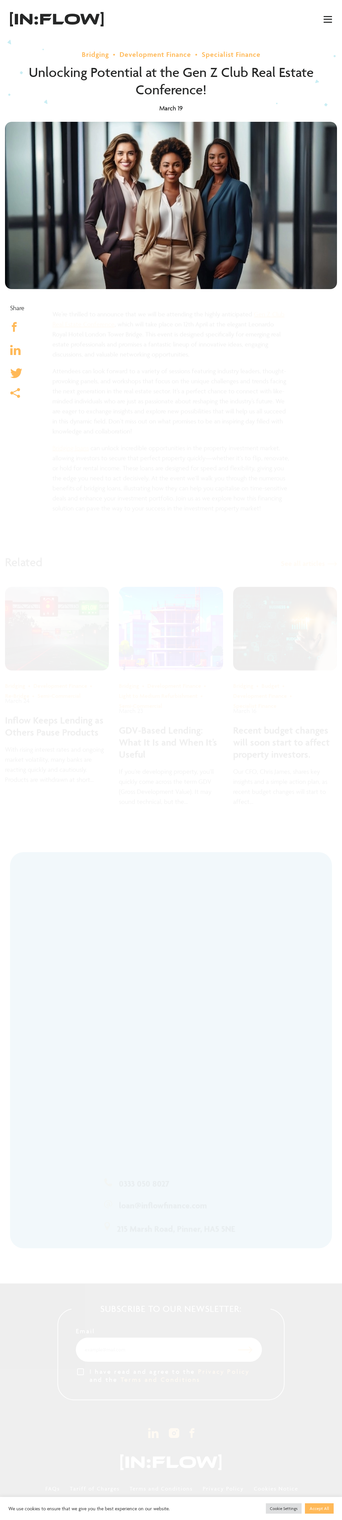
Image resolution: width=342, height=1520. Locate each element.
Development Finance (155, 54)
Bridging (95, 54)
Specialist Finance (231, 54)
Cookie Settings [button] (284, 1508)
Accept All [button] (319, 1508)
